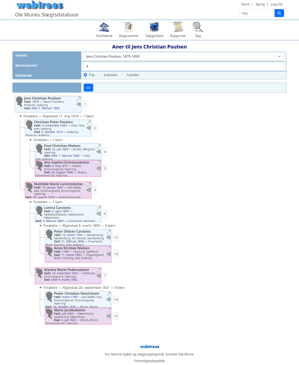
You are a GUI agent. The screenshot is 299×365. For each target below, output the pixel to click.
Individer (111, 75)
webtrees (149, 346)
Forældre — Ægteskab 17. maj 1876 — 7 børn (56, 116)
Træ (91, 75)
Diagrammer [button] (129, 36)
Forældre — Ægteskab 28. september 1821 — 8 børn (81, 287)
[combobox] (184, 56)
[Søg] (279, 13)
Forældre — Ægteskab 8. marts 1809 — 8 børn (76, 225)
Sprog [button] (260, 4)
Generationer (26, 65)
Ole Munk (186, 354)
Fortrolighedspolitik (149, 361)
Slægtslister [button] (155, 36)
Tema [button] (245, 4)
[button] (79, 99)
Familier (133, 75)
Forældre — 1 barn (45, 140)
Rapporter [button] (178, 36)
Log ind (276, 4)
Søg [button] (198, 36)
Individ (21, 55)
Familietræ (104, 36)
